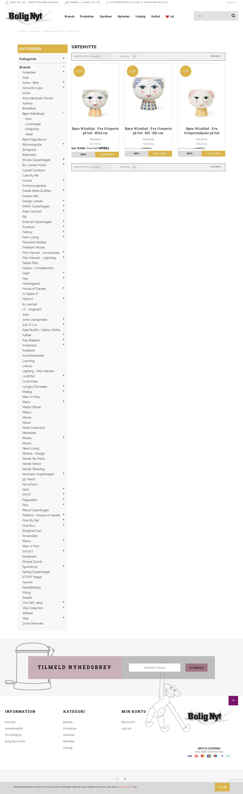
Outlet (155, 16)
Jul (170, 16)
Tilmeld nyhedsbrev (75, 667)
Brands (69, 16)
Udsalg (140, 16)
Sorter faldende (114, 56)
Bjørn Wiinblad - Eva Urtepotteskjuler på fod (201, 131)
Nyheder (124, 16)
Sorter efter (81, 56)
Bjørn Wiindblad (53, 31)
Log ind (126, 728)
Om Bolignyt (13, 735)
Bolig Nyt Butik (15, 741)
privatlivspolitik (125, 786)
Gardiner (106, 16)
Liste (146, 56)
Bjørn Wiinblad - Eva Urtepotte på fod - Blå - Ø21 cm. (148, 131)
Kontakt (10, 722)
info (83, 154)
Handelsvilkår (14, 728)
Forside (22, 31)
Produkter (87, 16)
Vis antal (124, 56)
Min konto (128, 722)
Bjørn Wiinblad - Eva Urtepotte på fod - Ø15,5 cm (95, 131)
